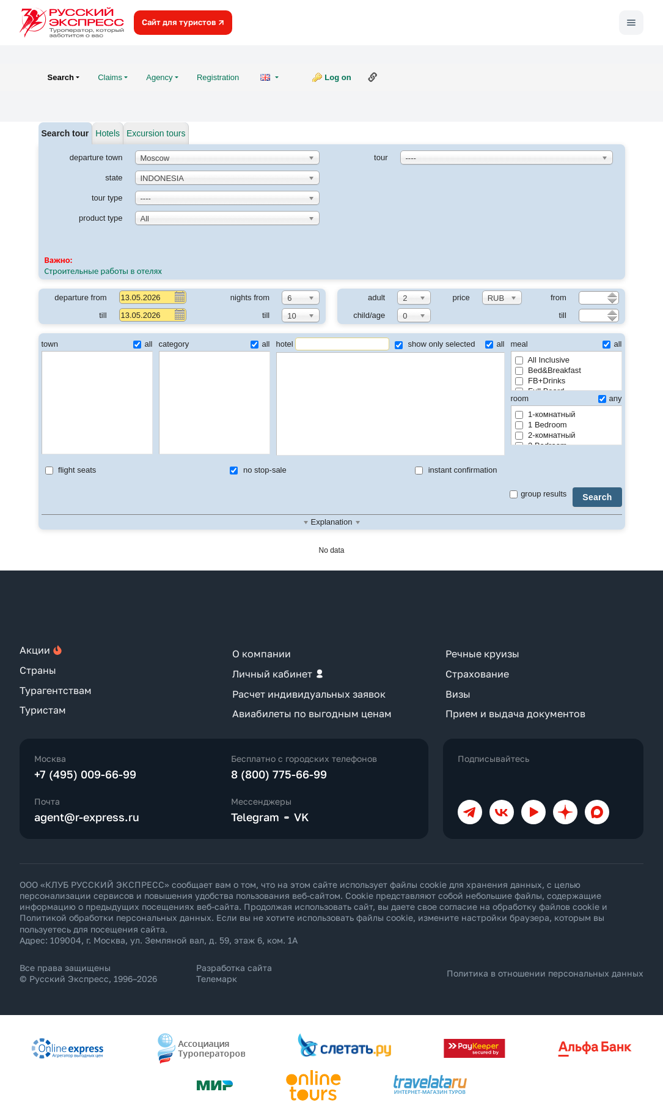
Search (597, 497)
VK (301, 817)
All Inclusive (542, 359)
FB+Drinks (540, 380)
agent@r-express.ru (86, 817)
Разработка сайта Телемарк (234, 973)
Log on (337, 77)
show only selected (435, 344)
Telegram (255, 817)
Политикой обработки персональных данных (115, 917)
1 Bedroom (541, 424)
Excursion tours (155, 133)
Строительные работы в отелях (103, 270)
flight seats (71, 470)
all (142, 344)
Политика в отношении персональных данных (545, 973)
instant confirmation (456, 470)
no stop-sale (258, 470)
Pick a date (179, 296)
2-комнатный (545, 435)
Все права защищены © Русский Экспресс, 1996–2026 (88, 973)
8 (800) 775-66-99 (279, 774)
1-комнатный (545, 414)
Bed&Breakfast (548, 370)
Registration (218, 77)
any (610, 398)
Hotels (107, 133)
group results (538, 493)
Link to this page (373, 77)
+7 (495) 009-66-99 (85, 774)
